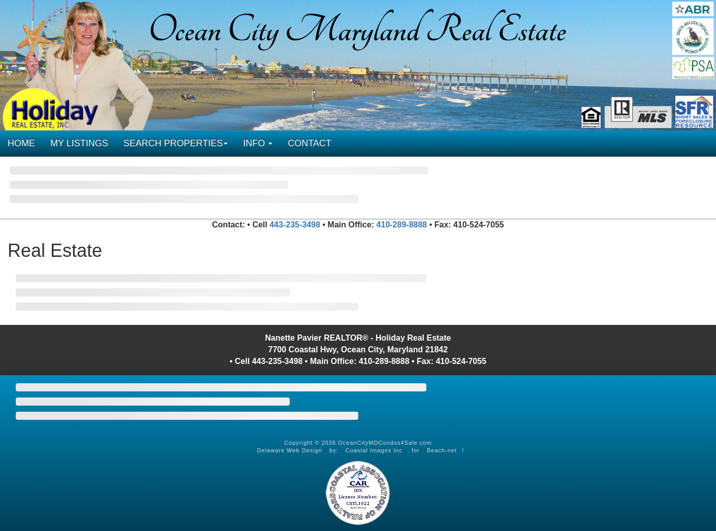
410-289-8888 (402, 224)
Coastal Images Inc (374, 450)
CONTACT (309, 143)
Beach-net (442, 450)
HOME (21, 143)
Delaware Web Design (289, 450)
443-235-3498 (294, 224)
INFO (257, 143)
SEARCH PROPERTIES (175, 143)
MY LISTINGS (79, 143)
